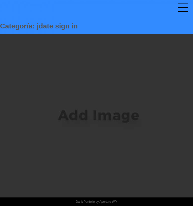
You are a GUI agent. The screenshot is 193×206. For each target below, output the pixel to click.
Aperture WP (108, 201)
